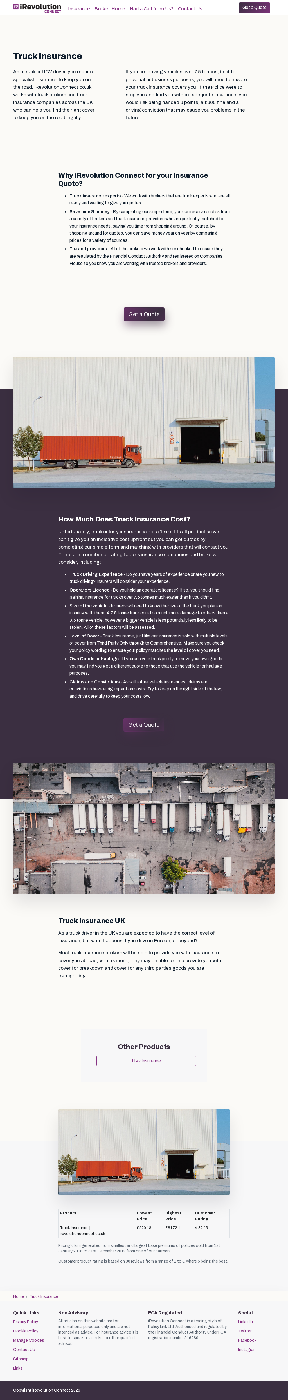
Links (17, 1368)
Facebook (247, 1340)
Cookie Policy (25, 1331)
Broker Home (109, 8)
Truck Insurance (44, 1296)
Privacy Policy (25, 1322)
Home (18, 1296)
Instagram (247, 1350)
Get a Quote (254, 7)
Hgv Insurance (146, 1060)
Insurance (79, 8)
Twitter (244, 1331)
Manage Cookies (28, 1340)
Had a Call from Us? (152, 8)
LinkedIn (245, 1322)
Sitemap (20, 1359)
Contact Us (190, 8)
